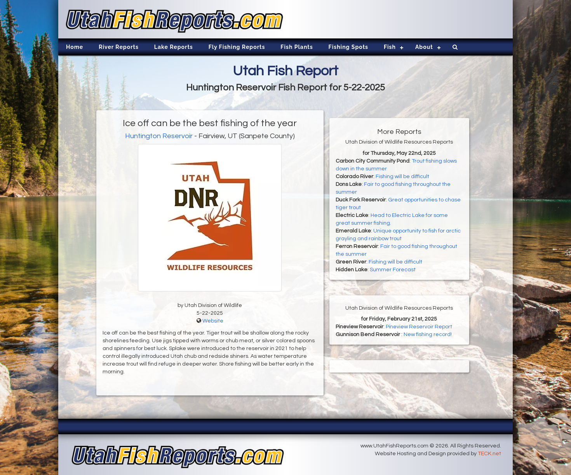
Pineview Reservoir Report (419, 326)
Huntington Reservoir (159, 136)
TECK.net (489, 453)
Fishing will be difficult (402, 176)
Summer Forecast (393, 269)
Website (212, 321)
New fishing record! (428, 334)
